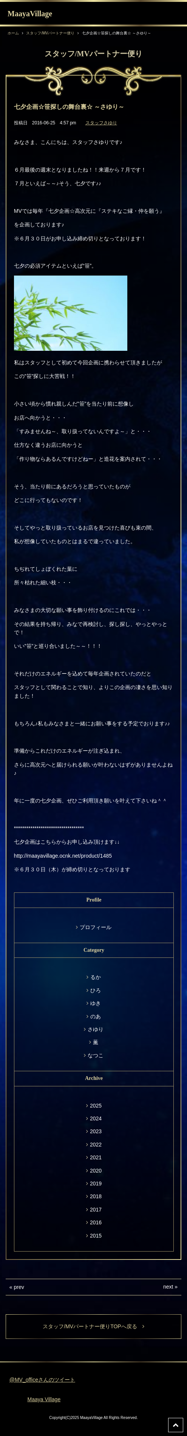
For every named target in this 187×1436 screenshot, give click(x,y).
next (168, 1287)
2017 (96, 1210)
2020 (96, 1171)
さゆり (96, 1029)
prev (19, 1287)
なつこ (96, 1055)
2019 (96, 1183)
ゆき (95, 1003)
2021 (96, 1157)
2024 (96, 1118)
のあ (95, 1016)
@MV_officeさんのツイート (42, 1380)
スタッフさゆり (101, 122)
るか (95, 977)
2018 (96, 1196)
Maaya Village (44, 1399)
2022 (96, 1145)
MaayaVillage (30, 13)
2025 (96, 1106)
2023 (96, 1131)
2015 (96, 1236)
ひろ (95, 990)
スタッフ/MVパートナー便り (50, 33)
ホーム (13, 33)
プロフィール (95, 927)
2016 (96, 1222)
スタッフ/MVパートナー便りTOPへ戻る (93, 1326)
